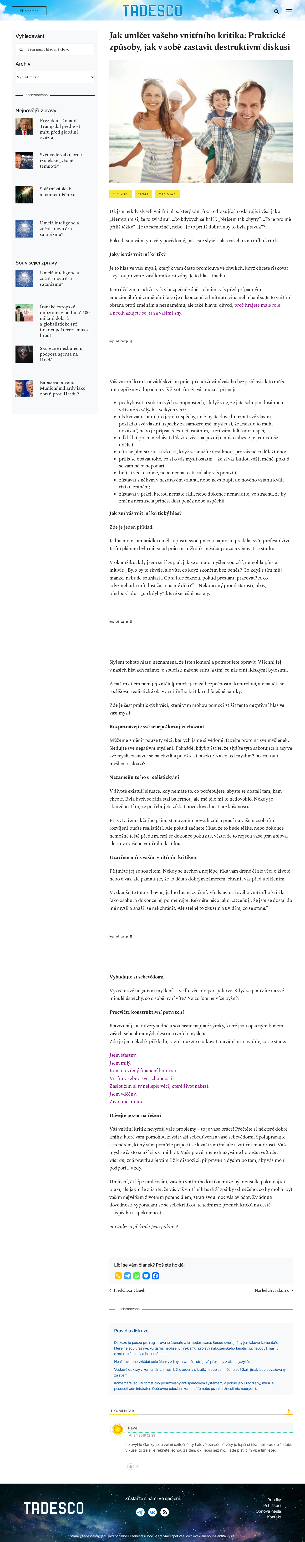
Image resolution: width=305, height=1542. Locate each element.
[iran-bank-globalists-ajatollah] (24, 306)
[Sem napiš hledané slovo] (55, 49)
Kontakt (274, 1517)
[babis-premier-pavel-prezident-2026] (24, 382)
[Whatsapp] (137, 1275)
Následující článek (272, 1290)
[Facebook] (156, 1275)
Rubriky (274, 1499)
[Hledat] (21, 49)
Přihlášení (272, 1505)
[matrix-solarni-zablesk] (24, 188)
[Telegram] (128, 1275)
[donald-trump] (24, 120)
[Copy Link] (119, 1275)
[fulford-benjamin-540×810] (24, 154)
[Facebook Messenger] (146, 1275)
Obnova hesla (268, 1511)
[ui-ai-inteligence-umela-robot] (24, 222)
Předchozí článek (129, 1290)
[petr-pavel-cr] (24, 348)
